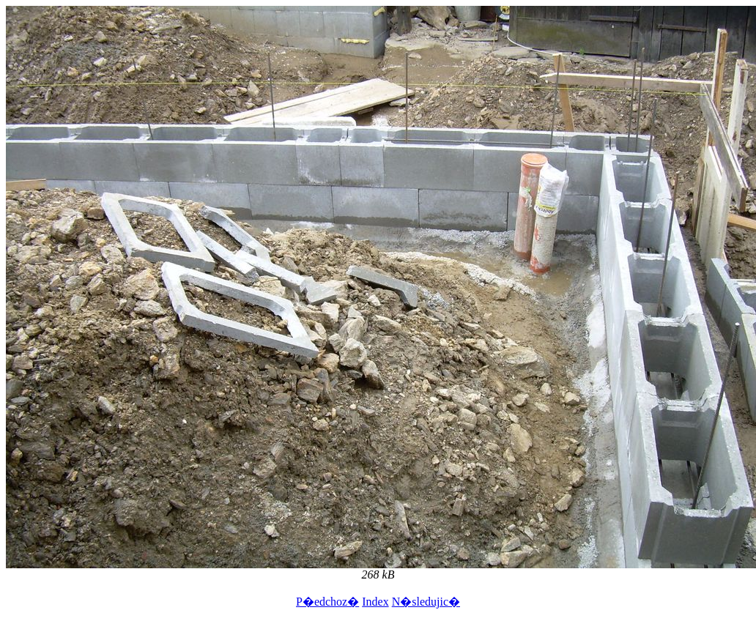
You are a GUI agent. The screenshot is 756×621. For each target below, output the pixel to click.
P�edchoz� (327, 601)
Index (375, 601)
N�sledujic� (426, 601)
